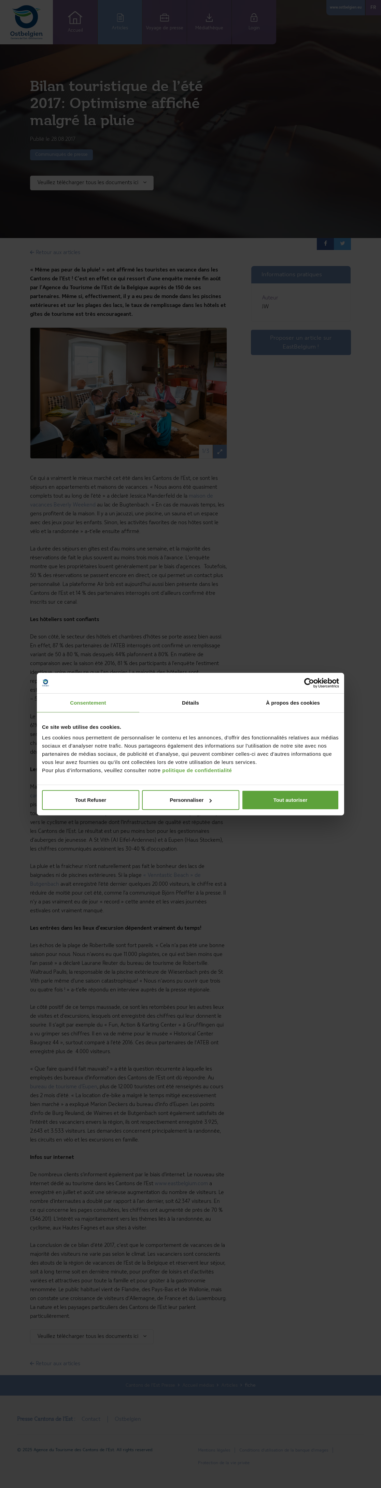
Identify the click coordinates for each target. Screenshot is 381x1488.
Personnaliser (191, 800)
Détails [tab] (190, 702)
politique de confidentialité (197, 770)
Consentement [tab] (88, 702)
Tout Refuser (90, 800)
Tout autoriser (290, 800)
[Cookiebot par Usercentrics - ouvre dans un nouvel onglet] (309, 683)
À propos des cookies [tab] (293, 702)
